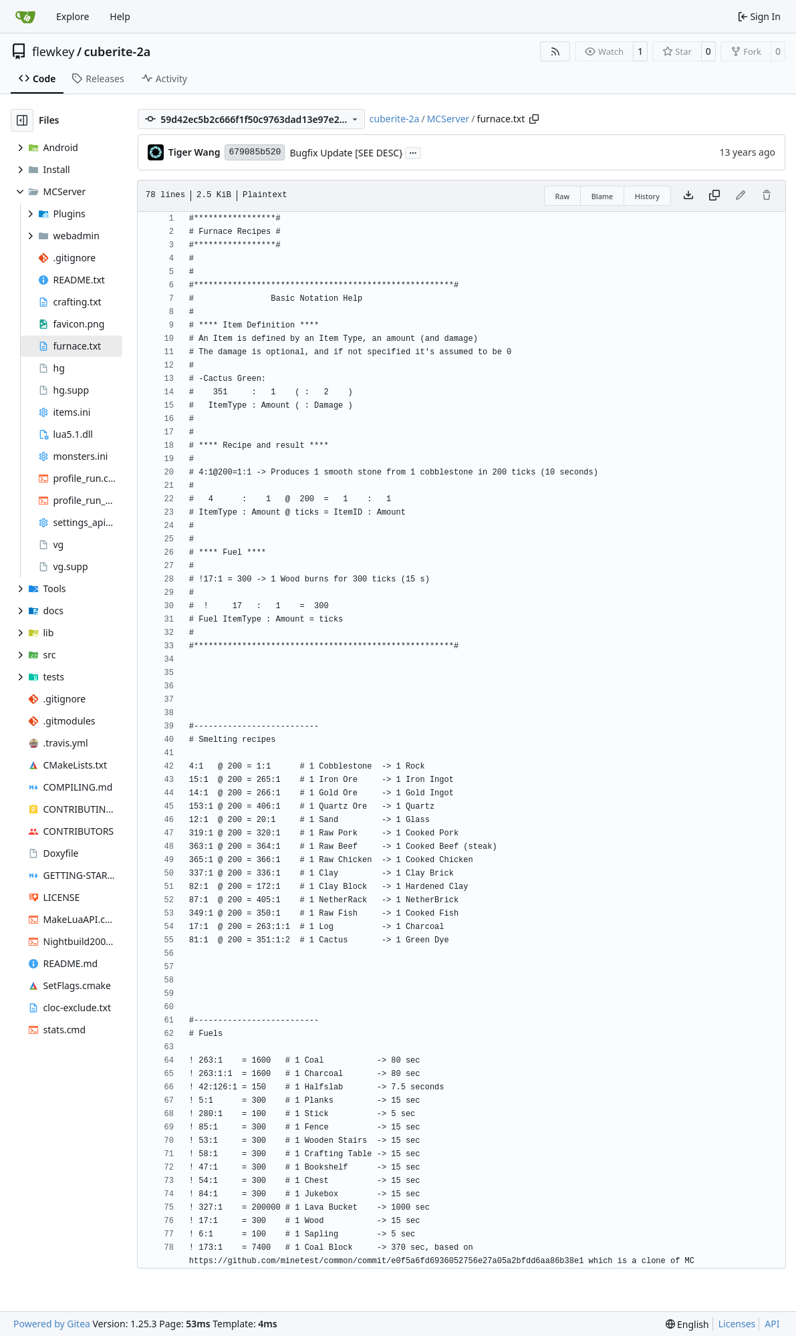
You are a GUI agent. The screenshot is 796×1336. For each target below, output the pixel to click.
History (647, 196)
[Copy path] (534, 119)
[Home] (25, 17)
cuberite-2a (117, 51)
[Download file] (688, 195)
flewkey (53, 51)
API (772, 1323)
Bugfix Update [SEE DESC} (345, 152)
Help (120, 16)
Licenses (737, 1323)
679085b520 (255, 152)
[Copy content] (714, 195)
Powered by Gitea (51, 1323)
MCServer (448, 118)
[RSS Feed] (555, 51)
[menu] (687, 1324)
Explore (72, 16)
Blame (602, 196)
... (413, 151)
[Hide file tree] (22, 120)
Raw (562, 196)
